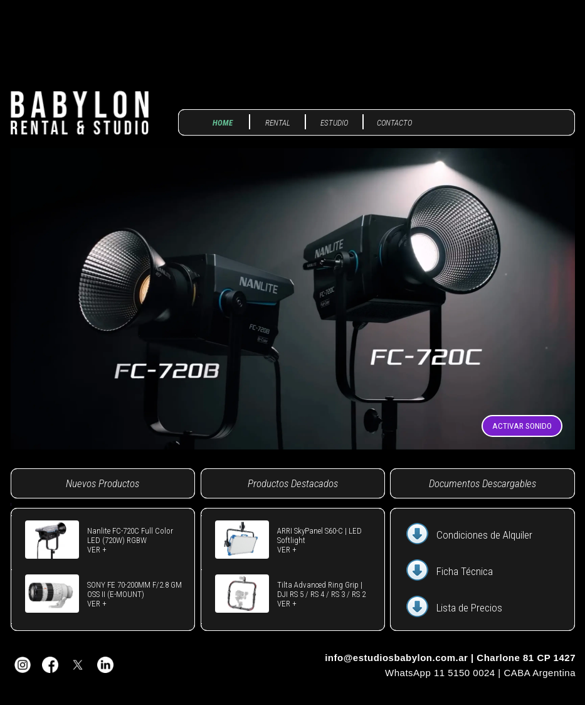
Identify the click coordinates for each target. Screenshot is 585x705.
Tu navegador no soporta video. (293, 298)
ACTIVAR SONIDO (522, 426)
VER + (97, 549)
